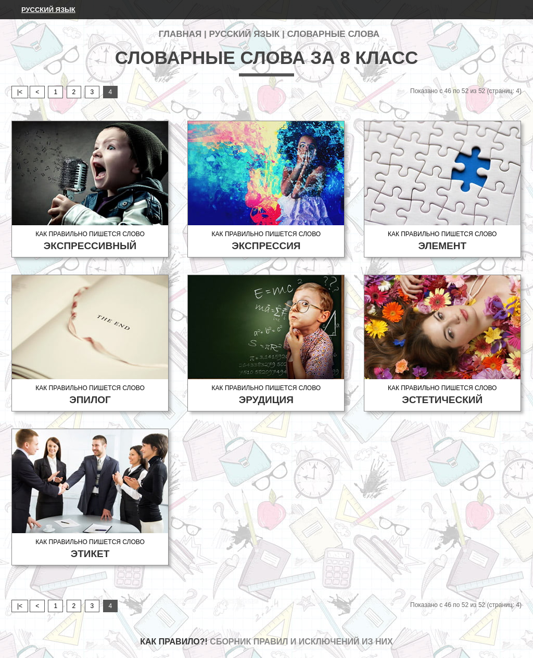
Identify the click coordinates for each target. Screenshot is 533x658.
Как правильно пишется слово (90, 241)
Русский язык (48, 10)
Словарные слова (333, 34)
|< (19, 92)
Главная (180, 34)
